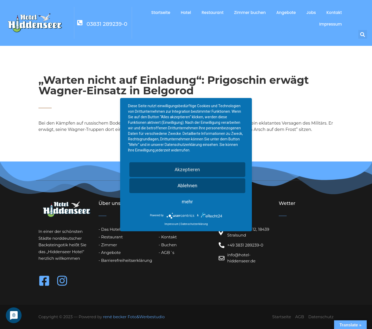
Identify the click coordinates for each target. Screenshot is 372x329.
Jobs (311, 12)
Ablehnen (187, 185)
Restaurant (212, 12)
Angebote (286, 12)
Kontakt (334, 12)
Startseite (160, 12)
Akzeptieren (187, 169)
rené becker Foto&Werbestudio (134, 316)
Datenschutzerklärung (194, 224)
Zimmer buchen (250, 12)
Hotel (186, 12)
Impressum (330, 24)
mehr (187, 201)
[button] (362, 34)
